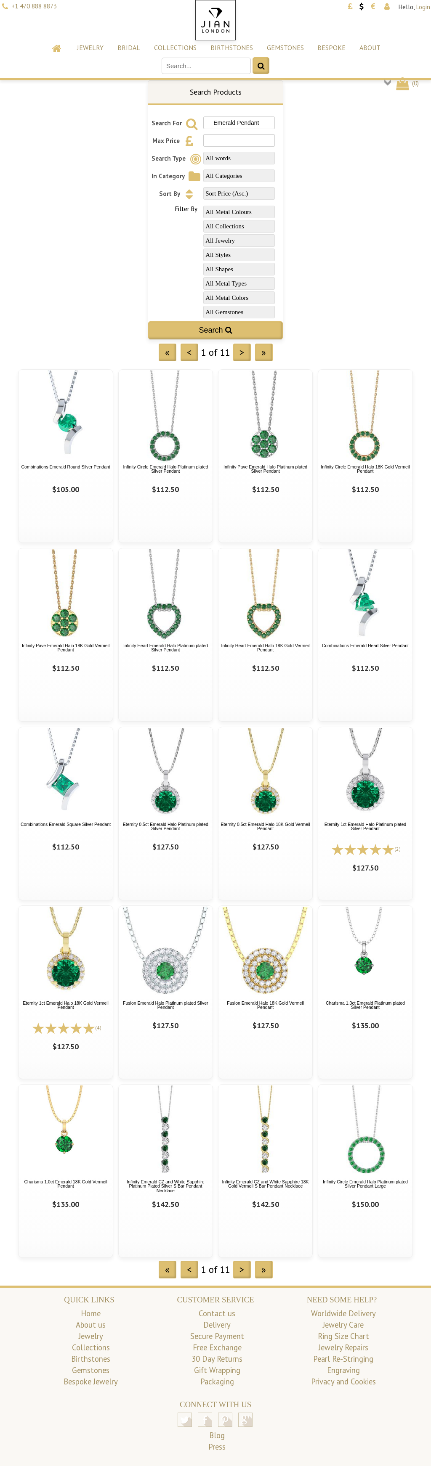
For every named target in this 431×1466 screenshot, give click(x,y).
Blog (217, 1435)
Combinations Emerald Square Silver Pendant (66, 824)
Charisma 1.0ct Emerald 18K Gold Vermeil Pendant (65, 1184)
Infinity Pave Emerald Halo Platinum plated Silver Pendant (265, 469)
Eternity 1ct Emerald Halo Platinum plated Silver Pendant (365, 826)
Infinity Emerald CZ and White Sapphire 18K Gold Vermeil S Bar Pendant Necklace (265, 1184)
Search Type (178, 158)
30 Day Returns (217, 1359)
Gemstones (285, 47)
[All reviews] (362, 848)
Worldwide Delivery (343, 1313)
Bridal (128, 47)
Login (423, 7)
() (406, 83)
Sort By (178, 193)
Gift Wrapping (217, 1370)
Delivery (217, 1325)
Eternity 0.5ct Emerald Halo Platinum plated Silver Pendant (165, 826)
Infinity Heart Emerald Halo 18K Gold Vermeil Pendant (265, 648)
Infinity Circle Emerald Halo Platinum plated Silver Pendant (165, 469)
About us (91, 1325)
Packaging (217, 1381)
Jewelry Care (343, 1325)
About (369, 47)
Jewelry (90, 47)
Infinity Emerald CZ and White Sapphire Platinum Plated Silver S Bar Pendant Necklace (165, 1186)
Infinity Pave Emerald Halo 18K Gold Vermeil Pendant (65, 648)
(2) (397, 849)
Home (91, 1313)
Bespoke (331, 47)
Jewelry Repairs (343, 1347)
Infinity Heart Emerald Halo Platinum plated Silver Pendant (165, 648)
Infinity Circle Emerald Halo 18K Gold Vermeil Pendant (365, 469)
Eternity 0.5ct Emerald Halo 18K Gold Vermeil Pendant (265, 826)
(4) (98, 1027)
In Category (177, 176)
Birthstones (231, 47)
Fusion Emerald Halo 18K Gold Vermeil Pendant (265, 1005)
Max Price (175, 141)
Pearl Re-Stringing (343, 1359)
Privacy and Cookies (343, 1381)
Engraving (343, 1370)
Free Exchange (217, 1347)
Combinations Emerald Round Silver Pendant (65, 466)
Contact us (217, 1313)
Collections (175, 47)
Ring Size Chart (343, 1336)
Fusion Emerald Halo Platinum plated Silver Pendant (165, 1005)
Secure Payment (217, 1336)
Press (217, 1447)
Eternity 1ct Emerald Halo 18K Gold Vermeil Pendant (66, 1005)
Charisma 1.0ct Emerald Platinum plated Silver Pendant (365, 1005)
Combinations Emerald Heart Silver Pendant (365, 645)
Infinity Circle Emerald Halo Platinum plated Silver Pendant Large (365, 1184)
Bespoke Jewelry (91, 1381)
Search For (176, 123)
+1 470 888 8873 (34, 6)
